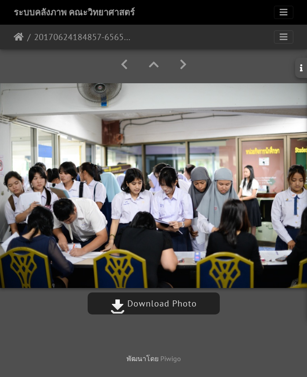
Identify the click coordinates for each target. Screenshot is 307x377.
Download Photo (154, 303)
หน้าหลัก (19, 37)
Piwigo (170, 358)
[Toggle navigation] (283, 12)
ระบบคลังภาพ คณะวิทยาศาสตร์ (74, 12)
